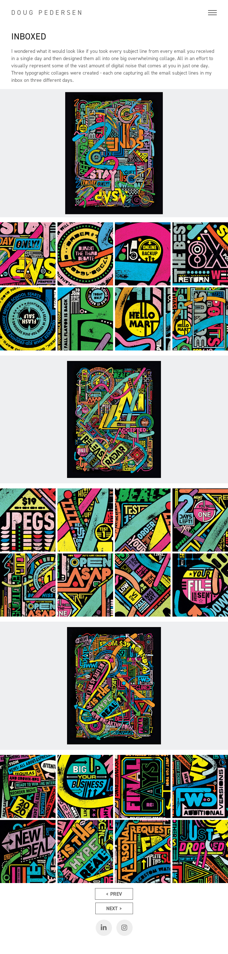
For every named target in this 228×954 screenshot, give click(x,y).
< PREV (114, 894)
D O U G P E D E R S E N (46, 12)
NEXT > (114, 908)
